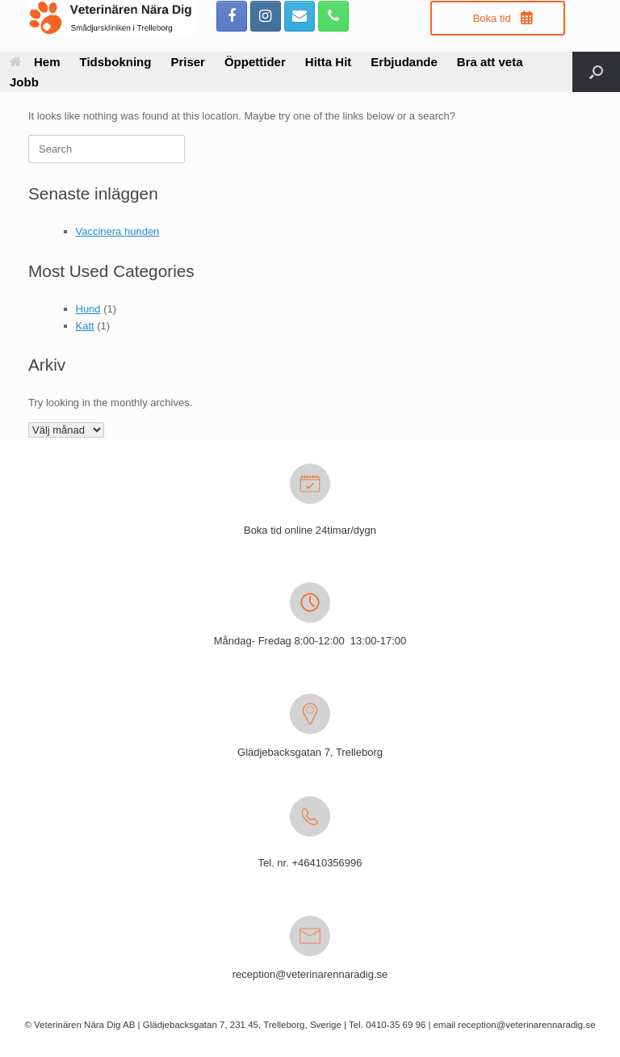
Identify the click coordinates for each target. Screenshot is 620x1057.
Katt (85, 326)
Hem (35, 62)
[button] (596, 72)
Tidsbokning (116, 62)
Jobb (24, 82)
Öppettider (255, 62)
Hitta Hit (328, 62)
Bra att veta (490, 62)
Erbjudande (404, 62)
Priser (187, 62)
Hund (88, 309)
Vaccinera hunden (118, 231)
